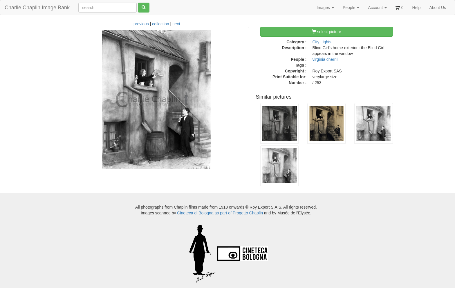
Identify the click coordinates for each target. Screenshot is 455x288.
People (351, 7)
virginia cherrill (325, 59)
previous (141, 24)
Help (416, 7)
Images (325, 7)
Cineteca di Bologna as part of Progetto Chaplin (220, 213)
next (176, 24)
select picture (326, 31)
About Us (437, 7)
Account (377, 7)
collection (160, 24)
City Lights (322, 42)
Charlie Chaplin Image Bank (37, 7)
